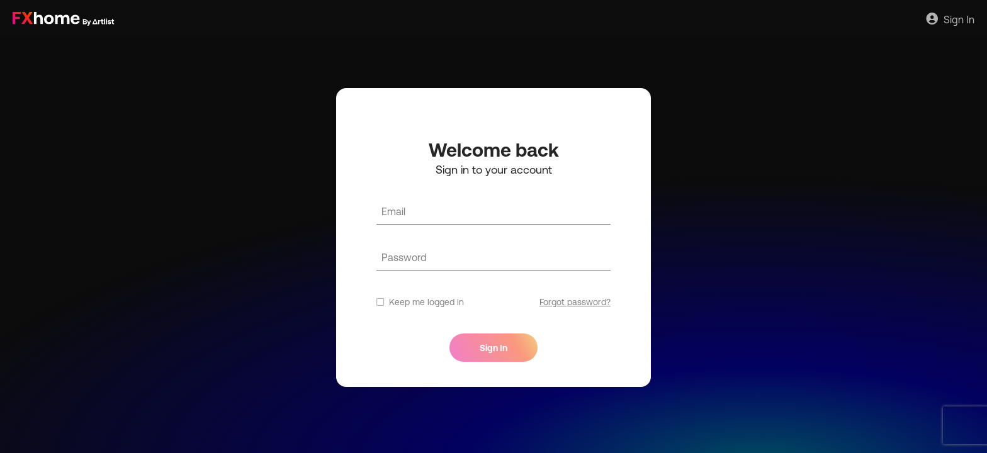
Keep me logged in (420, 302)
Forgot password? (575, 302)
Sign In (950, 19)
